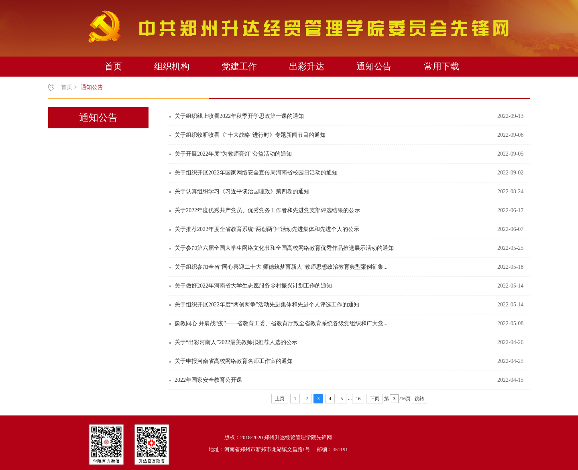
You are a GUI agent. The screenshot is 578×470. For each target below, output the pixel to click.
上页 (280, 398)
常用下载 (441, 66)
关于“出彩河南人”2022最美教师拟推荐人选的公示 (236, 342)
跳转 (419, 398)
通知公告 (374, 66)
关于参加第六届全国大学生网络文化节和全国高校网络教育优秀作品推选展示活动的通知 (284, 248)
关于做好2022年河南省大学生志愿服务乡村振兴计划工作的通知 (253, 286)
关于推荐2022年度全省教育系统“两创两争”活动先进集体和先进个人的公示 (267, 229)
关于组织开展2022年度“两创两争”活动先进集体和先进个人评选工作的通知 (267, 305)
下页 (374, 398)
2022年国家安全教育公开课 (208, 380)
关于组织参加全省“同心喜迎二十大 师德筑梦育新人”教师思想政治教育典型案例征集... (281, 267)
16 (358, 398)
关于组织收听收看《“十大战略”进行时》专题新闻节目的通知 (250, 135)
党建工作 (239, 66)
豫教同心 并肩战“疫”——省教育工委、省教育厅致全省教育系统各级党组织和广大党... (281, 323)
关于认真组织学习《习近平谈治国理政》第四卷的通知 (242, 191)
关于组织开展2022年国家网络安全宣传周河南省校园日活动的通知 (256, 173)
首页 (113, 66)
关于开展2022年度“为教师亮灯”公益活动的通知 (233, 154)
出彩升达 (306, 66)
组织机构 (171, 66)
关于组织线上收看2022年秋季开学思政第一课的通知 (239, 116)
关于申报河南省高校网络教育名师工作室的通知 (234, 361)
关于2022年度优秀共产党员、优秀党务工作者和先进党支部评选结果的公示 (267, 210)
